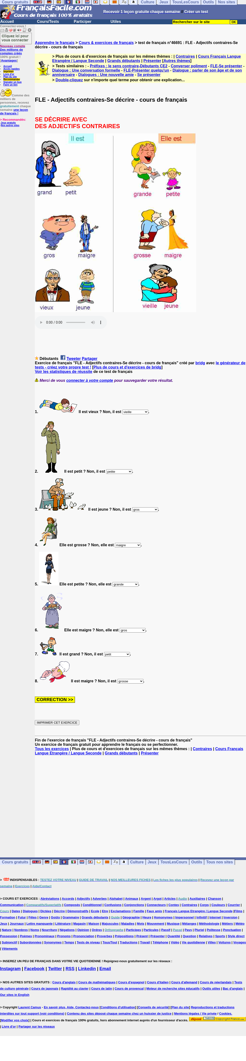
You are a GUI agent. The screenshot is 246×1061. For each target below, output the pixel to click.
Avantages (9, 60)
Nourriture (49, 930)
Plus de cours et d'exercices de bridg (127, 367)
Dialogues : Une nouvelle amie (106, 75)
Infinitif (202, 917)
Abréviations (49, 898)
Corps (204, 905)
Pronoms (64, 936)
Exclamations (121, 911)
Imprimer (8, 71)
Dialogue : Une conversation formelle (86, 70)
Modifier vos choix (14, 1020)
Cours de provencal (129, 988)
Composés (72, 905)
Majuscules (110, 923)
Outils (196, 862)
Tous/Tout (110, 942)
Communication (12, 905)
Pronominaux (45, 936)
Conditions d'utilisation (118, 1007)
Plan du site (10, 76)
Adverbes (99, 898)
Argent (146, 898)
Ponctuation (232, 930)
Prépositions (124, 936)
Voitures (224, 942)
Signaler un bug (12, 82)
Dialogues (30, 911)
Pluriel (199, 930)
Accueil (7, 21)
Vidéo (175, 942)
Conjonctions (134, 905)
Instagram (10, 968)
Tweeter (74, 359)
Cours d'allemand (184, 982)
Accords (68, 898)
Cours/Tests (48, 21)
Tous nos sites (219, 862)
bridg (200, 363)
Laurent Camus (29, 1007)
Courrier (234, 905)
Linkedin (87, 968)
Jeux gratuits (8, 122)
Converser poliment (189, 66)
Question (189, 936)
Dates (16, 911)
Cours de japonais (44, 988)
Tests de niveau (88, 942)
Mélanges (189, 923)
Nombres (21, 930)
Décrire (59, 911)
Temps (69, 942)
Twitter (55, 968)
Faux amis (154, 911)
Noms (35, 930)
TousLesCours (173, 862)
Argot (157, 898)
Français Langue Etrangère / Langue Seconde (198, 911)
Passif (165, 930)
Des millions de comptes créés (12, 49)
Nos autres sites (10, 125)
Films (238, 911)
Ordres (97, 930)
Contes (173, 905)
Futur (22, 917)
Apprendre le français (54, 43)
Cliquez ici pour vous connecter (15, 38)
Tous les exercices (52, 749)
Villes (212, 942)
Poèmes (26, 936)
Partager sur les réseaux (36, 1026)
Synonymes (53, 942)
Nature (7, 930)
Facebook (34, 968)
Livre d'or (8, 74)
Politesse (213, 930)
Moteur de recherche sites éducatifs (173, 988)
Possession (8, 936)
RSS (70, 968)
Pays (188, 930)
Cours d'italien (158, 982)
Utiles (116, 21)
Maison (93, 923)
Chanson (214, 898)
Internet (215, 917)
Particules (151, 930)
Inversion (230, 917)
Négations (67, 930)
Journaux (17, 923)
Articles (170, 898)
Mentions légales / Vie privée (195, 1013)
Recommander (11, 79)
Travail (145, 942)
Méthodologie (209, 923)
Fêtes (33, 917)
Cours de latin (101, 988)
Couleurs (218, 905)
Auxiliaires (197, 898)
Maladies (128, 923)
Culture (137, 862)
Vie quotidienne (193, 942)
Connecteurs (156, 905)
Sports (220, 936)
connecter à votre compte (89, 380)
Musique (173, 923)
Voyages (239, 942)
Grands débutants (123, 61)
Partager (90, 359)
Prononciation (83, 936)
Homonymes (163, 917)
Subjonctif (9, 942)
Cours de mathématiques (97, 982)
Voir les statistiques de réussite (63, 372)
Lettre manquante (39, 923)
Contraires (185, 56)
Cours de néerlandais (216, 982)
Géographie (131, 917)
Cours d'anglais (64, 982)
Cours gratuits (15, 862)
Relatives (206, 936)
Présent (142, 936)
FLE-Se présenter (226, 66)
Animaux (131, 898)
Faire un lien (10, 84)
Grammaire (70, 917)
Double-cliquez (69, 80)
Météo (240, 923)
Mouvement (155, 923)
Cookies (225, 1013)
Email (105, 968)
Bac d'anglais (233, 988)
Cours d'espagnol (131, 982)
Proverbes (104, 936)
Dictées (45, 911)
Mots (140, 923)
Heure (146, 917)
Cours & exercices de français (106, 43)
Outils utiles (211, 988)
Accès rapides (11, 69)
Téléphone (160, 942)
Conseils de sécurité (153, 1007)
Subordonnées (31, 942)
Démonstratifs (78, 911)
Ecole (95, 911)
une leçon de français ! (14, 111)
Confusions (113, 905)
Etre (105, 911)
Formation (7, 917)
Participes (133, 930)
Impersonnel (184, 917)
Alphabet (116, 898)
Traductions (128, 942)
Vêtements (10, 948)
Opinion (83, 930)
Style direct (236, 936)
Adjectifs (83, 898)
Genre (43, 917)
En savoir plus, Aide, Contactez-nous (71, 1007)
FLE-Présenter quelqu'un (146, 70)
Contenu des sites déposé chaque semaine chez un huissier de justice (119, 1013)
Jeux (152, 862)
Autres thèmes (177, 61)
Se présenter (148, 75)
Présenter (152, 61)
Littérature (63, 923)
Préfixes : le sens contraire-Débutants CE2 (128, 66)
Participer (83, 21)
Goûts (55, 917)
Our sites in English (14, 995)
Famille (138, 911)
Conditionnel (92, 905)
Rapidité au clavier (75, 988)
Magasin (79, 923)
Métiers (227, 923)
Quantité (173, 936)
